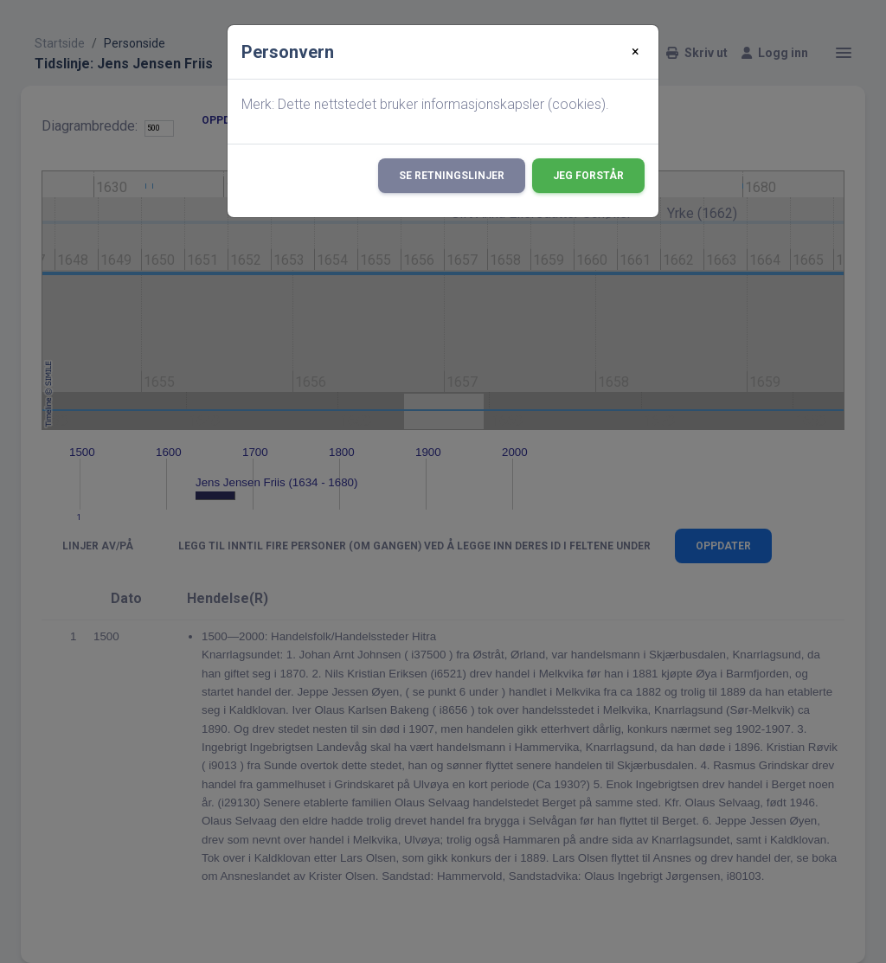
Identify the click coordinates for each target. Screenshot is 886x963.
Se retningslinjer (451, 176)
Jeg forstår (588, 176)
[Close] (635, 52)
